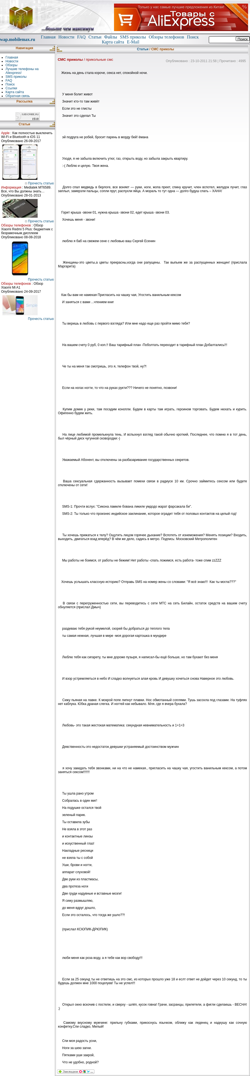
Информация (11, 187)
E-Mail (133, 42)
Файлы (110, 37)
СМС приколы (70, 59)
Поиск (193, 37)
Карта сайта (113, 42)
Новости (66, 37)
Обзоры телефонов (166, 37)
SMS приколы (133, 37)
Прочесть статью (39, 183)
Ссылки (11, 88)
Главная (48, 37)
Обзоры (11, 65)
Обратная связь (17, 96)
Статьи (94, 37)
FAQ (81, 37)
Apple (5, 133)
